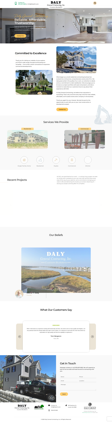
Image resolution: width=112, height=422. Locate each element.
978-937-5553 (22, 4)
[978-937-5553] (49, 410)
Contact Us (21, 2)
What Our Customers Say (56, 309)
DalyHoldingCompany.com (87, 412)
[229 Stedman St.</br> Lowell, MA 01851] (66, 405)
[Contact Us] (15, 3)
